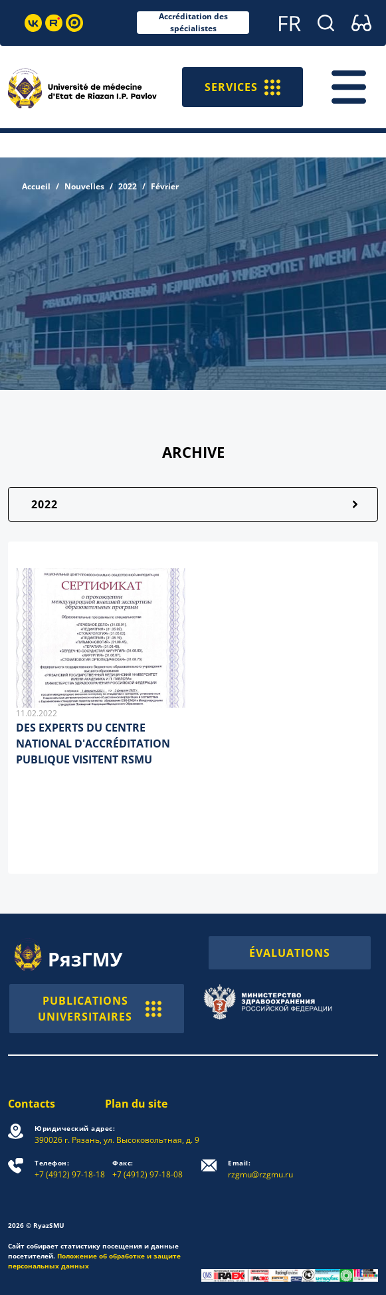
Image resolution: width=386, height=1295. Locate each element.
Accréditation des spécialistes (193, 22)
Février (165, 186)
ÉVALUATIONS (289, 953)
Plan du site (136, 1103)
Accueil (36, 186)
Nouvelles (84, 186)
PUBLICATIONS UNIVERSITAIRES (99, 1008)
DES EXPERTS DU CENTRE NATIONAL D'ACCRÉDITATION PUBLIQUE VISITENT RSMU (93, 743)
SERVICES (242, 87)
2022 (127, 186)
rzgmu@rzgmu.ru (260, 1169)
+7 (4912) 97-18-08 (147, 1169)
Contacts (31, 1103)
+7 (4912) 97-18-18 (70, 1169)
